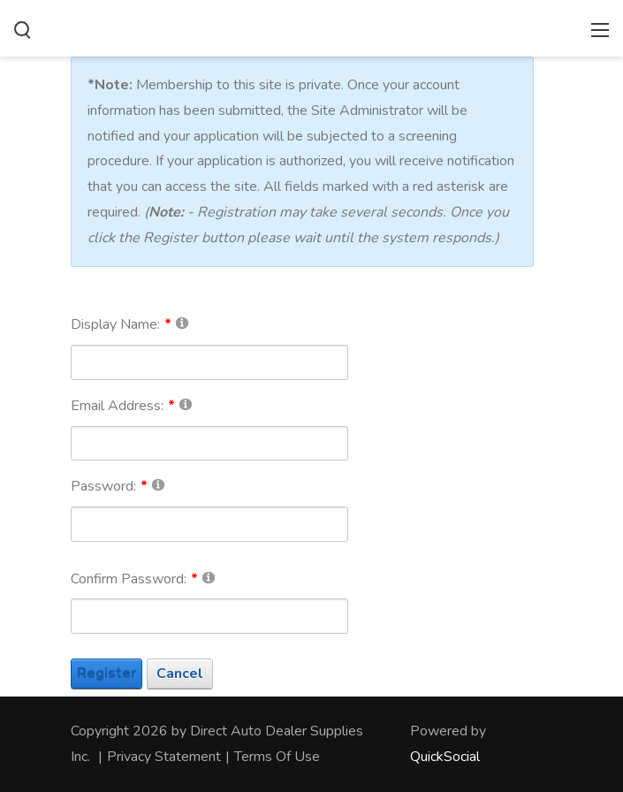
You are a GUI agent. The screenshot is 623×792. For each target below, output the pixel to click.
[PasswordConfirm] (209, 616)
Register (106, 673)
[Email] (209, 443)
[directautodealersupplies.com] (311, 26)
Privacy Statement (164, 756)
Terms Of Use (277, 756)
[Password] (209, 524)
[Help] (182, 322)
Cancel (179, 673)
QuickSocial (445, 756)
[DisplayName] (209, 362)
